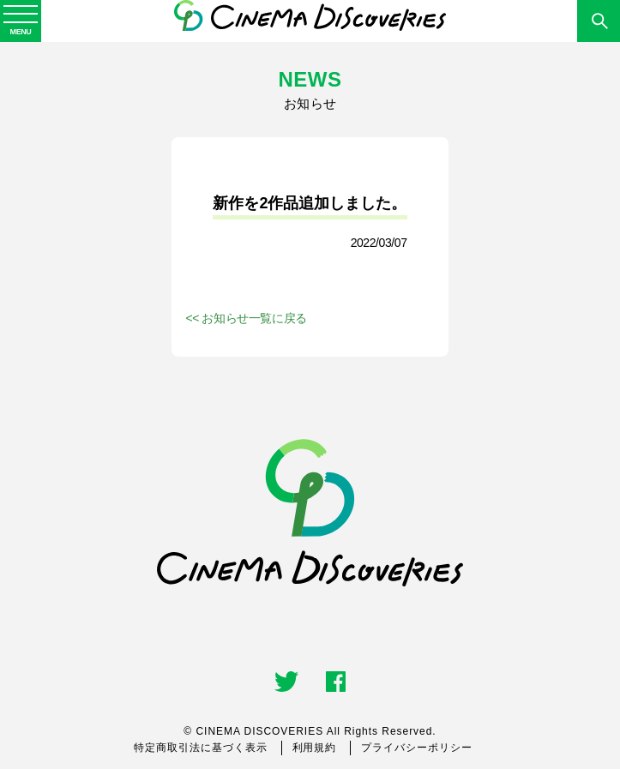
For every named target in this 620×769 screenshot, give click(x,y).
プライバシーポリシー (417, 748)
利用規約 (314, 748)
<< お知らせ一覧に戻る (245, 318)
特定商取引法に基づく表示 (201, 748)
